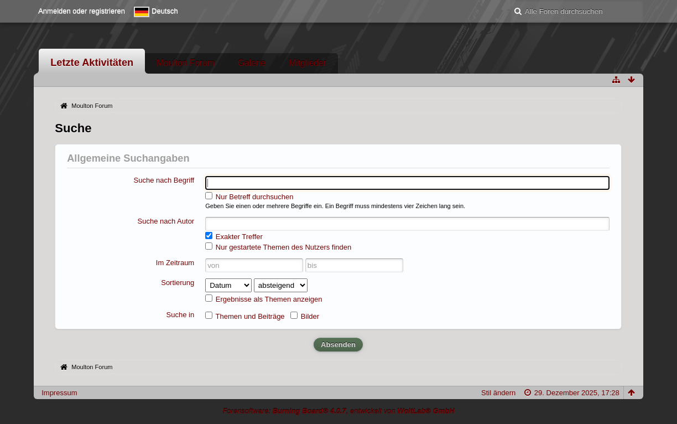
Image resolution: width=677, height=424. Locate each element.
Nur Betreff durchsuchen (249, 196)
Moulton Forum (186, 63)
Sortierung (177, 282)
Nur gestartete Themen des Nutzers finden (278, 246)
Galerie (251, 63)
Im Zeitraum (175, 262)
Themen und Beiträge (244, 316)
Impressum (59, 393)
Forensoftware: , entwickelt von (338, 411)
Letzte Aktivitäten (91, 62)
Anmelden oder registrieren (81, 11)
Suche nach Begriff (164, 180)
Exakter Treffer (234, 236)
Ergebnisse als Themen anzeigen (263, 298)
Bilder (304, 316)
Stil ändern (498, 393)
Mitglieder (307, 63)
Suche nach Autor (166, 221)
